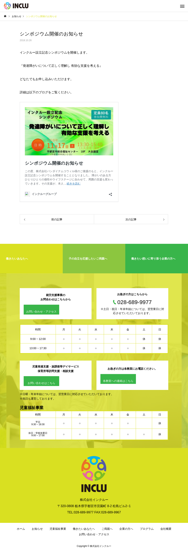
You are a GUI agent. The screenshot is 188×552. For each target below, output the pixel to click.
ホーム (21, 528)
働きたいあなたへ (84, 528)
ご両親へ (107, 528)
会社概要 (165, 528)
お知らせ (37, 528)
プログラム (147, 528)
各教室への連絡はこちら (118, 380)
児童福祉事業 (58, 528)
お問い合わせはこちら (41, 383)
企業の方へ (126, 528)
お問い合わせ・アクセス (41, 311)
